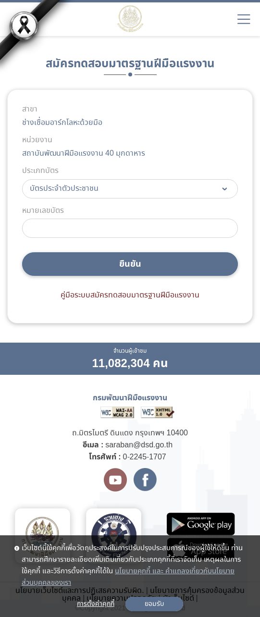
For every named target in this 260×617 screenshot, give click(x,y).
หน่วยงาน (37, 140)
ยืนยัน (130, 264)
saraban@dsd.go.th (139, 445)
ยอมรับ (154, 604)
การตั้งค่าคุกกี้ (95, 604)
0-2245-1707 (144, 457)
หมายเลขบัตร (43, 211)
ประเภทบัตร (40, 171)
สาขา (29, 109)
